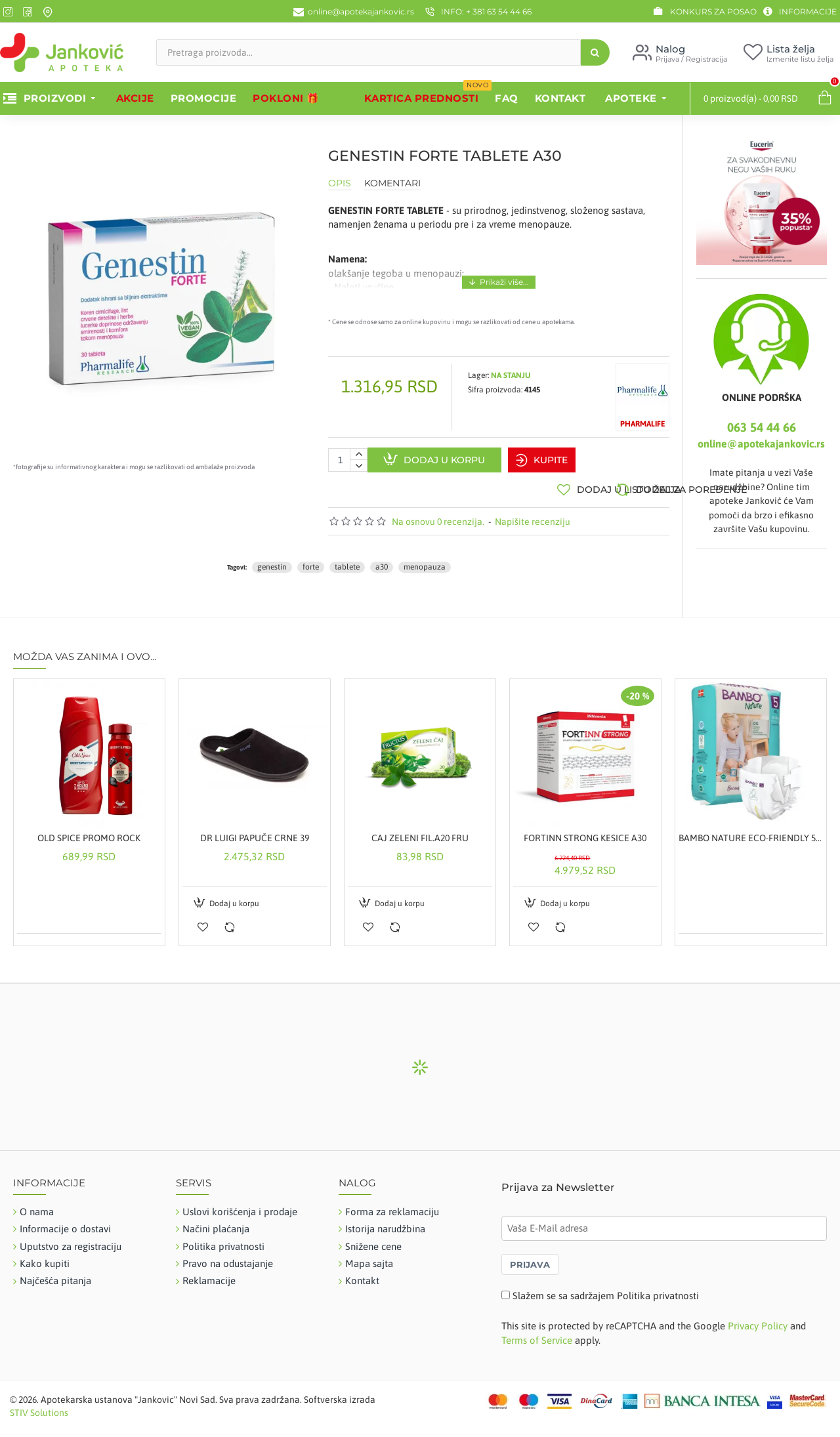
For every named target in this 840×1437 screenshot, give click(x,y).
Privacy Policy (758, 1319)
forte (311, 561)
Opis (339, 183)
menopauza (425, 561)
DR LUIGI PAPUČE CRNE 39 (254, 832)
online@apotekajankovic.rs (761, 443)
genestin (272, 561)
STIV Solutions (39, 1406)
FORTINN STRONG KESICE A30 (585, 832)
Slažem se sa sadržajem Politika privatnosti (606, 1289)
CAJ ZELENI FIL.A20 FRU (420, 832)
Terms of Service (536, 1333)
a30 (381, 561)
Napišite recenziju (532, 515)
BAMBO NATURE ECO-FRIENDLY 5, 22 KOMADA (751, 832)
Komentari (392, 183)
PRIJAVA (530, 1258)
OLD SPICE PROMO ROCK (88, 832)
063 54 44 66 (761, 427)
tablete (347, 561)
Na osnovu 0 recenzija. (438, 515)
